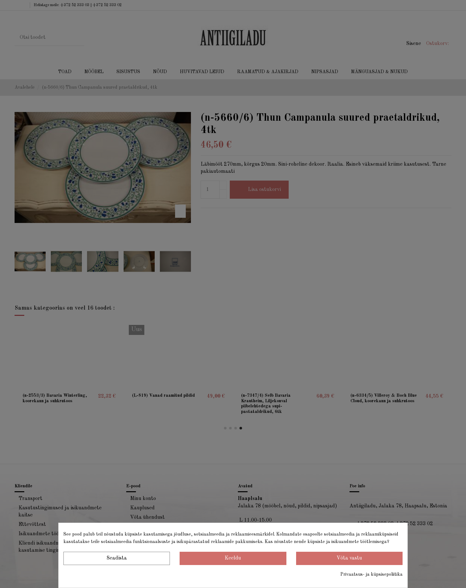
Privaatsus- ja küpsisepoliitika (371, 574)
